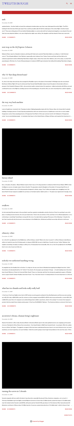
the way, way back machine (12, 102)
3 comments (11, 65)
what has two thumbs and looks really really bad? (21, 288)
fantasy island (7, 177)
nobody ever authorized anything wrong (17, 260)
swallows (5, 205)
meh (3, 19)
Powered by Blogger (37, 421)
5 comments (11, 37)
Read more (68, 37)
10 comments (11, 92)
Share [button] (4, 37)
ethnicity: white (8, 233)
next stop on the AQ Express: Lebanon (17, 47)
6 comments (11, 223)
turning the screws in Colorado (14, 391)
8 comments (11, 195)
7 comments (11, 250)
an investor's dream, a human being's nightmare (20, 315)
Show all (67, 12)
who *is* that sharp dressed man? (14, 74)
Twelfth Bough (15, 3)
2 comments (11, 333)
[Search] (67, 3)
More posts (68, 415)
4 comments (11, 120)
